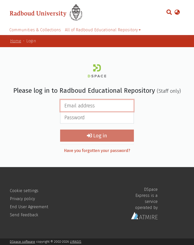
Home (15, 41)
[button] (177, 13)
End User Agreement (29, 206)
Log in (97, 136)
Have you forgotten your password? (97, 150)
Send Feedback (24, 214)
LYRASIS (75, 241)
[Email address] (97, 106)
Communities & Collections (35, 29)
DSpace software (22, 241)
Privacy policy (22, 198)
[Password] (97, 117)
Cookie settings (24, 190)
